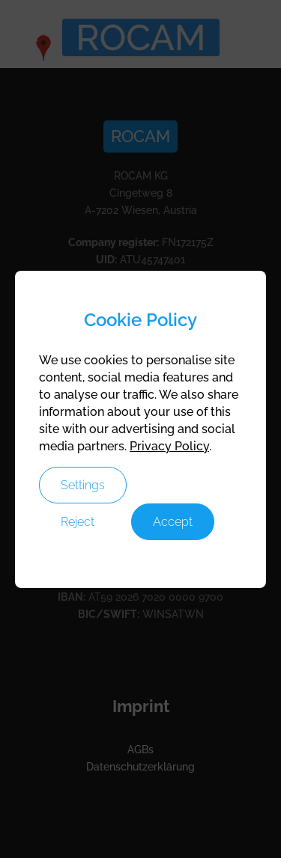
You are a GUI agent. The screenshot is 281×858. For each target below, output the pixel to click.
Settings (83, 485)
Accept (173, 522)
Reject (77, 522)
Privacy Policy (169, 446)
